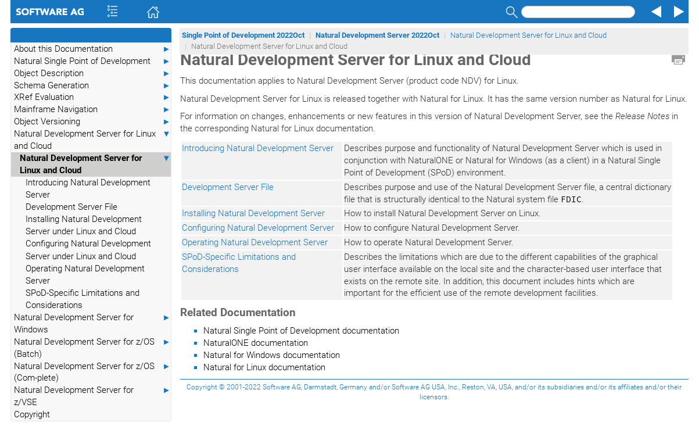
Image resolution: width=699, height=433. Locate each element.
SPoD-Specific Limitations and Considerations (82, 299)
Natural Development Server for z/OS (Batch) (92, 347)
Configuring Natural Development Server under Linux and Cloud (88, 249)
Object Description (92, 73)
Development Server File (71, 207)
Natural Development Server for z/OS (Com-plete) (92, 372)
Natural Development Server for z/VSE (92, 395)
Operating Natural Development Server (85, 274)
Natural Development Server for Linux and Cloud (92, 139)
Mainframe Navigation (92, 109)
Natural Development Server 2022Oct (377, 35)
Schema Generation (92, 86)
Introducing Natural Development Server (88, 188)
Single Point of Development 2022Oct (243, 35)
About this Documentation (92, 49)
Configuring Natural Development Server (258, 228)
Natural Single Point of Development (92, 61)
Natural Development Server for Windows (92, 323)
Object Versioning (92, 122)
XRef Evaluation (92, 97)
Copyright (32, 414)
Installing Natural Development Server (253, 213)
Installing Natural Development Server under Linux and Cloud (84, 225)
